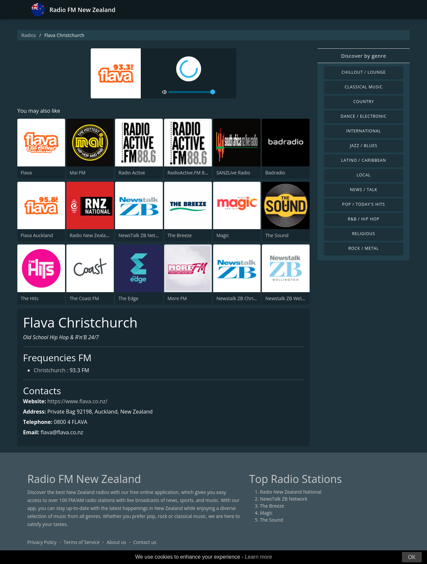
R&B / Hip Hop (364, 219)
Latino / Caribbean (363, 160)
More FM (177, 298)
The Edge (128, 298)
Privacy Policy (41, 542)
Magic (223, 235)
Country (363, 101)
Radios (28, 35)
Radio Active (131, 172)
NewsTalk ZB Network (142, 235)
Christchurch (49, 370)
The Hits (29, 298)
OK (412, 557)
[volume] (191, 92)
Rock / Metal (363, 248)
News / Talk (363, 189)
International (363, 131)
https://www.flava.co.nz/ (77, 401)
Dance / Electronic (364, 116)
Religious (363, 233)
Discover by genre (363, 55)
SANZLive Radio (233, 172)
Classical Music (364, 87)
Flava (26, 172)
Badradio (275, 172)
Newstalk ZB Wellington (291, 298)
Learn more (258, 557)
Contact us (144, 542)
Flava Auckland (37, 235)
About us (116, 542)
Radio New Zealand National (100, 235)
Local (364, 175)
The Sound (277, 235)
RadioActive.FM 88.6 (189, 172)
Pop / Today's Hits (363, 204)
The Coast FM (84, 298)
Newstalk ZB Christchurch (244, 298)
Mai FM (77, 172)
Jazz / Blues (364, 145)
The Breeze (179, 235)
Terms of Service (82, 542)
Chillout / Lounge (364, 72)
